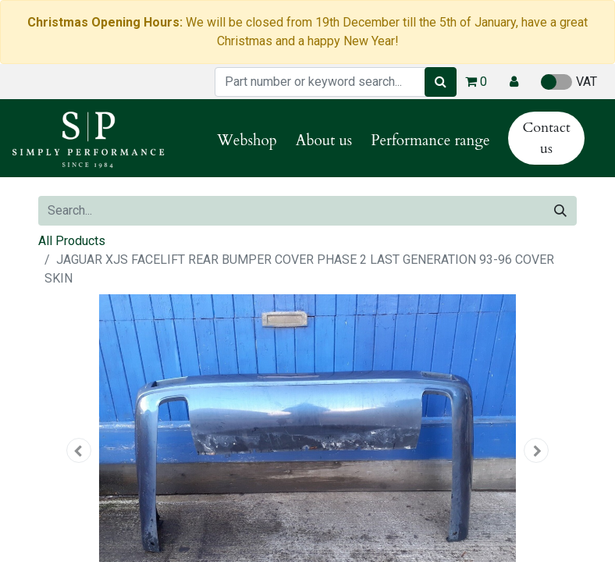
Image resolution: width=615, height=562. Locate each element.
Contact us (546, 138)
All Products (71, 240)
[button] (514, 82)
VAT (569, 82)
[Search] (441, 82)
